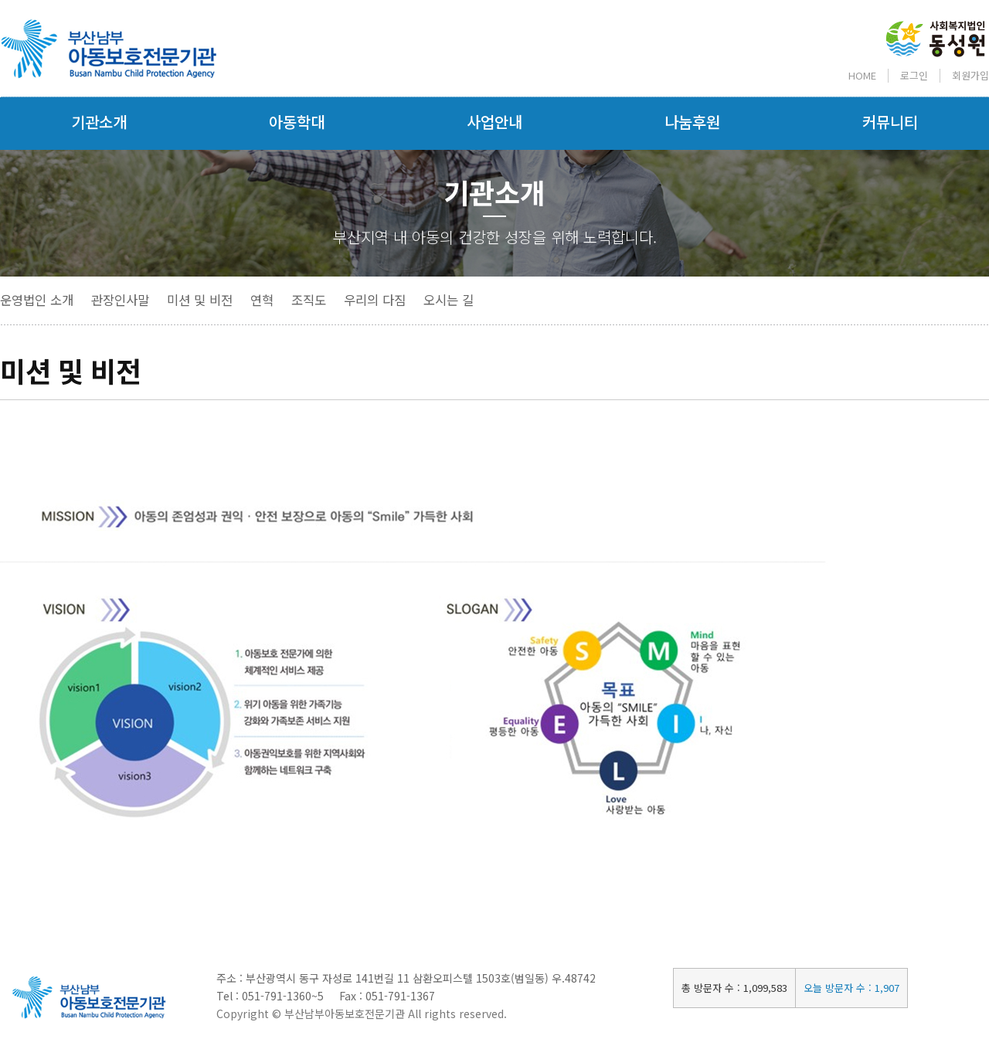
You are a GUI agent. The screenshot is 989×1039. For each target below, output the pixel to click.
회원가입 (970, 75)
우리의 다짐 (375, 299)
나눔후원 (692, 121)
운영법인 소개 (36, 299)
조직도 (308, 299)
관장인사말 (120, 299)
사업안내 (494, 121)
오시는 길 (448, 299)
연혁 (262, 299)
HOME (862, 75)
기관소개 (99, 121)
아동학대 (297, 121)
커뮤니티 (890, 121)
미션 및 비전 (200, 299)
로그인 (914, 75)
